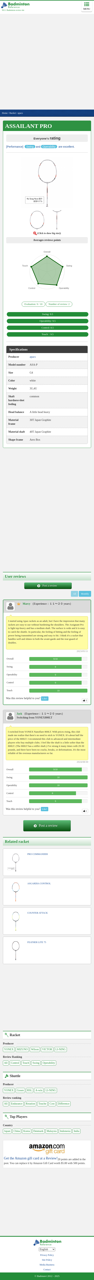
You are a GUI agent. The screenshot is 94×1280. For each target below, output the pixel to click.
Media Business (47, 1264)
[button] (47, 183)
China (17, 1131)
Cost (52, 1103)
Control (15, 1062)
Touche (42, 1103)
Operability (49, 1062)
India (76, 1131)
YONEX (9, 1049)
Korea (26, 1131)
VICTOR (47, 1049)
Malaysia (52, 1131)
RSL (29, 1090)
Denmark (38, 1131)
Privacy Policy (47, 1255)
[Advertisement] (47, 61)
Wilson (35, 1049)
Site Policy (47, 1260)
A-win (38, 1090)
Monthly (85, 593)
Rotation (30, 1103)
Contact (47, 1269)
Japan (7, 1131)
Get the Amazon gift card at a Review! (31, 1158)
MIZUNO (22, 1049)
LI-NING (60, 1049)
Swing (35, 1062)
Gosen (20, 1090)
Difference (64, 1103)
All (6, 1062)
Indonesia (65, 1131)
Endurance (16, 1103)
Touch (25, 1062)
